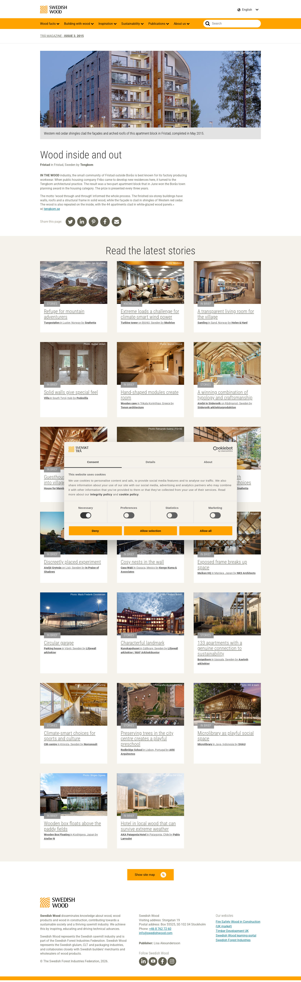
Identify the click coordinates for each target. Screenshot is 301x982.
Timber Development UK (232, 932)
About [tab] (208, 462)
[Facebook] (162, 963)
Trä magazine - (62, 36)
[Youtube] (153, 963)
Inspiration (106, 23)
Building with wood (77, 23)
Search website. (207, 23)
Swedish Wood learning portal (236, 937)
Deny (95, 530)
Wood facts (48, 23)
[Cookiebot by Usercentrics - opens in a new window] (216, 449)
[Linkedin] (143, 963)
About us (180, 23)
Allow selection (150, 530)
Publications (157, 23)
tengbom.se (52, 209)
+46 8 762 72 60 (160, 930)
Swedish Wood (53, 9)
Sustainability (131, 23)
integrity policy (101, 494)
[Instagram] (172, 963)
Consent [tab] (93, 462)
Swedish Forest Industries (233, 942)
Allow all (206, 530)
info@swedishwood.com (155, 934)
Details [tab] (150, 462)
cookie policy (129, 494)
